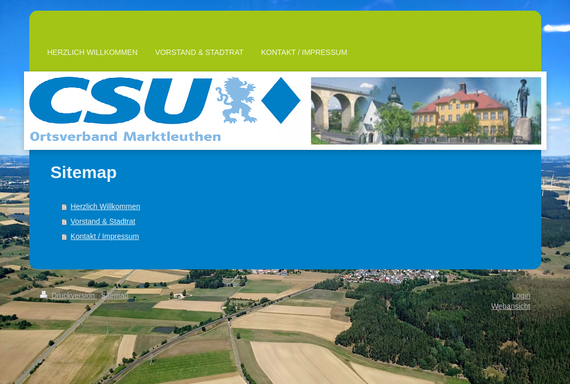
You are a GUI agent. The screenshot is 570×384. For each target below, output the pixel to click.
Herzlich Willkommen (105, 206)
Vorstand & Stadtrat (102, 221)
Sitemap (115, 295)
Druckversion (68, 295)
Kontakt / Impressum (104, 236)
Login (521, 295)
